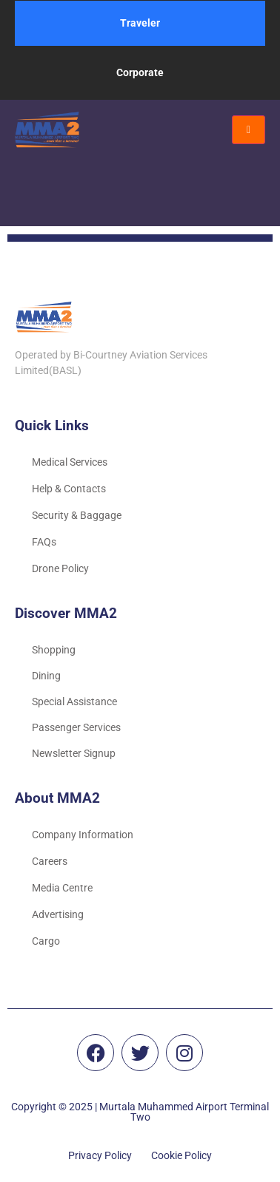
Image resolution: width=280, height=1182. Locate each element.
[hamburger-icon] (248, 129)
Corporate (140, 72)
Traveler (140, 23)
